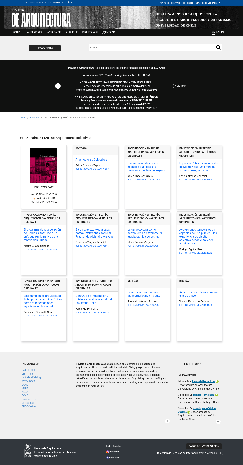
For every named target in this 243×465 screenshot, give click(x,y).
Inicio (23, 117)
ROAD (25, 395)
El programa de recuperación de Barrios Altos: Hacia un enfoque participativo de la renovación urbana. (42, 235)
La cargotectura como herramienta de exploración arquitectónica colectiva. (145, 233)
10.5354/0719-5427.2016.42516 (94, 246)
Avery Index (28, 381)
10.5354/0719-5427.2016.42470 (146, 180)
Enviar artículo (45, 48)
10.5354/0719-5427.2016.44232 (198, 305)
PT (222, 31)
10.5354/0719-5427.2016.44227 (94, 169)
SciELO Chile (157, 67)
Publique (72, 32)
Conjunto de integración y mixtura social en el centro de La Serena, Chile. (94, 299)
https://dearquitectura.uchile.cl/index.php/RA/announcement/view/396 (116, 89)
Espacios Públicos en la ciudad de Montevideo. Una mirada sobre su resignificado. (199, 166)
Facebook (112, 457)
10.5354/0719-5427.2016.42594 (198, 180)
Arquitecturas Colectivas (91, 159)
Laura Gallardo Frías (203, 381)
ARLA (25, 391)
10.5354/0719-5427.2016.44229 (94, 312)
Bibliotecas (187, 3)
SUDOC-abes (29, 406)
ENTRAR (110, 32)
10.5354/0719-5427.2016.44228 (42, 316)
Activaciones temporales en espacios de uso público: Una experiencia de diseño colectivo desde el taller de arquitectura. (198, 236)
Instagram (113, 451)
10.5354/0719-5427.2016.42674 (146, 305)
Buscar (218, 47)
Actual (17, 32)
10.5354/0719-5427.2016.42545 (146, 246)
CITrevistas (28, 402)
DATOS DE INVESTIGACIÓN (203, 446)
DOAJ (25, 384)
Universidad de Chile (170, 3)
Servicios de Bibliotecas (207, 3)
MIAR (25, 388)
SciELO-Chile (29, 370)
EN (218, 31)
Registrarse (90, 32)
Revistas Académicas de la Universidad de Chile (48, 2)
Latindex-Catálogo (32, 377)
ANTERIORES (34, 32)
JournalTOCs (29, 399)
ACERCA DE (54, 32)
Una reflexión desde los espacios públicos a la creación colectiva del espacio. (147, 166)
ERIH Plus (27, 373)
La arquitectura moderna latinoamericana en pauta (144, 293)
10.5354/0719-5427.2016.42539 (42, 249)
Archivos (34, 117)
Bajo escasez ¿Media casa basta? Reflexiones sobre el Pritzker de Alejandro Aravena (95, 233)
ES (213, 31)
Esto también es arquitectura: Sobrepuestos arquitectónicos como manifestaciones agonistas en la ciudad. (43, 301)
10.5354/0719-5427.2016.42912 (198, 253)
